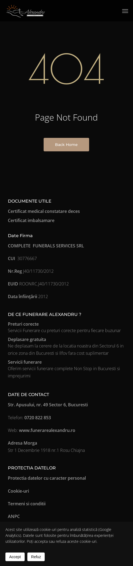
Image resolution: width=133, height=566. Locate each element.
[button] (125, 10)
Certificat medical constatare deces (44, 211)
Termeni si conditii (27, 504)
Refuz (36, 557)
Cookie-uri (18, 491)
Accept (15, 557)
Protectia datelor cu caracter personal (47, 478)
